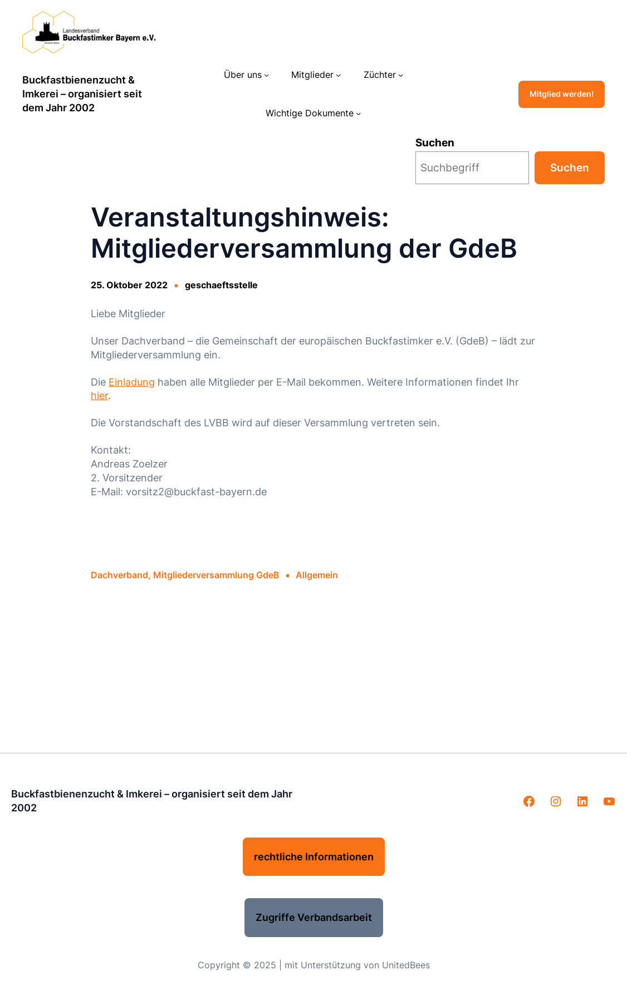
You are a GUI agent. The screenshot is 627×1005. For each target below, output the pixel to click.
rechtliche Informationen (314, 857)
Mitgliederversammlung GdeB (216, 575)
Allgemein (317, 575)
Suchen (434, 142)
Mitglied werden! (562, 94)
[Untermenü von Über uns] (266, 74)
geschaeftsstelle (221, 285)
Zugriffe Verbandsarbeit (314, 917)
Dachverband (119, 575)
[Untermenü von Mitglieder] (338, 74)
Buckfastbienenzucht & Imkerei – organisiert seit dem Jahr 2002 (82, 94)
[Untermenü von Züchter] (400, 74)
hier (99, 395)
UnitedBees (406, 965)
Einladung (132, 382)
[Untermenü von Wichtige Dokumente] (358, 113)
